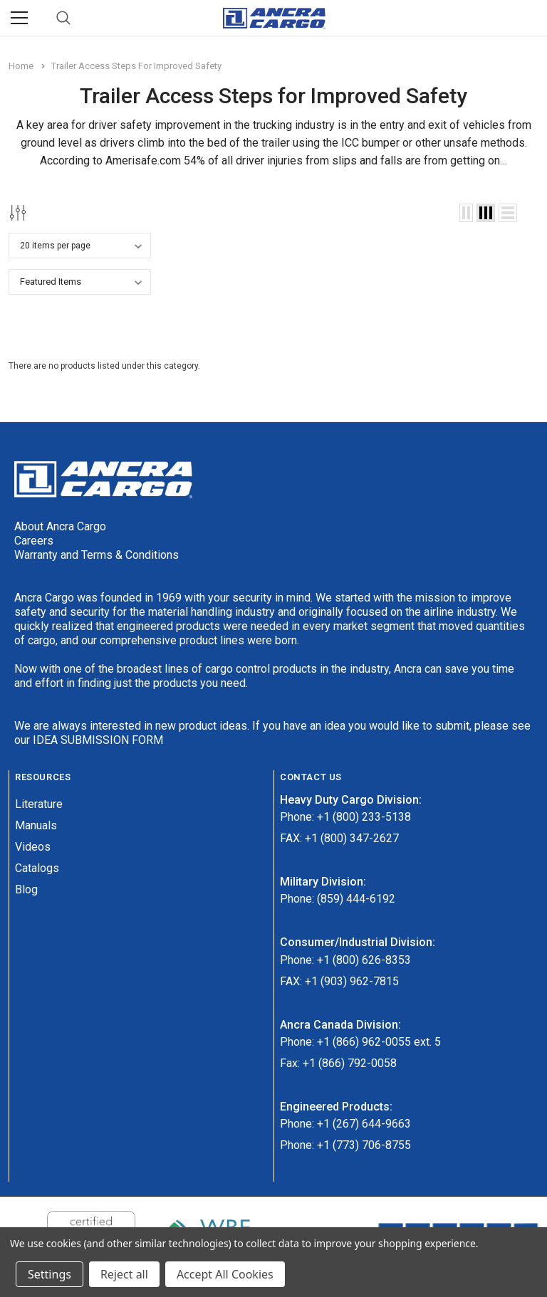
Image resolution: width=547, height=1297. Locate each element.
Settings (49, 1274)
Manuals (36, 825)
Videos (33, 847)
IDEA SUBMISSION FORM (98, 740)
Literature (39, 804)
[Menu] (19, 17)
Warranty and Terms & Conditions (96, 555)
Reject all (124, 1274)
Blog (26, 889)
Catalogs (37, 868)
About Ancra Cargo (60, 526)
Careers (33, 540)
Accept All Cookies (225, 1274)
